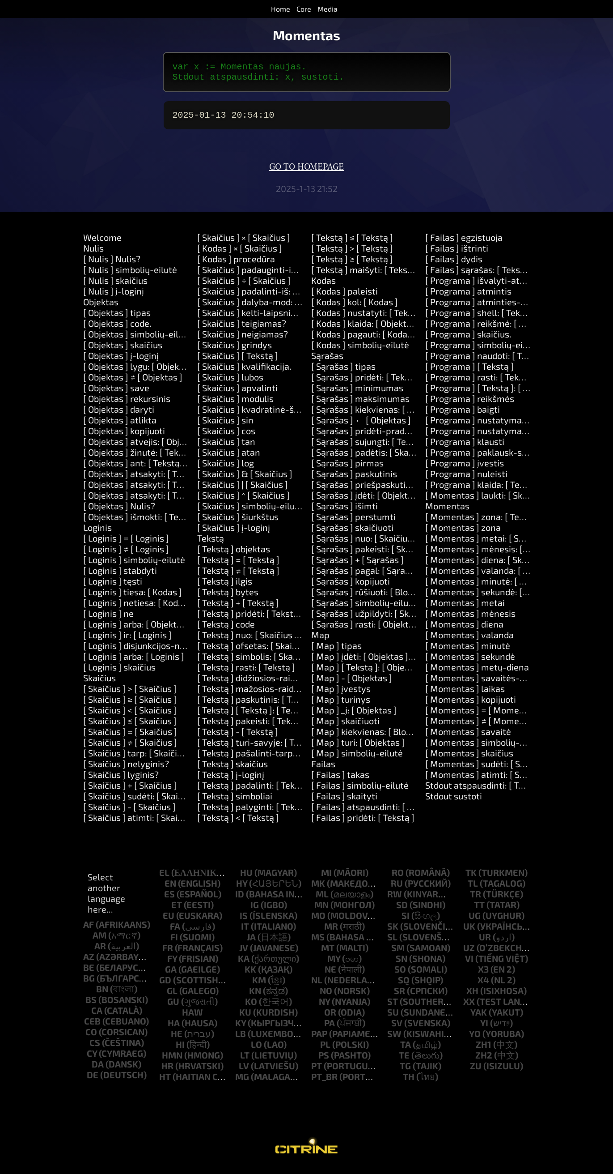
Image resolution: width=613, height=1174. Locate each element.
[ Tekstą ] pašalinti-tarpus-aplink (264, 758)
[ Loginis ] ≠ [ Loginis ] (126, 554)
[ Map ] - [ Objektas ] (351, 683)
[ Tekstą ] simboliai (234, 801)
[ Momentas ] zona (463, 532)
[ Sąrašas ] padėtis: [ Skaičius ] (371, 457)
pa (329, 1028)
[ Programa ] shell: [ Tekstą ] (481, 317)
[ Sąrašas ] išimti (344, 511)
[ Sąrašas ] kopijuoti (350, 586)
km (259, 985)
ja (251, 942)
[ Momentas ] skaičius (469, 758)
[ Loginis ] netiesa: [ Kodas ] (137, 607)
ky (240, 1028)
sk (392, 931)
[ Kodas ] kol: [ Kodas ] (354, 307)
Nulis (93, 253)
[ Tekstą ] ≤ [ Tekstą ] (352, 242)
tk (471, 877)
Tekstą (210, 543)
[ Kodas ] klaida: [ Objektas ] (366, 328)
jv (243, 953)
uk (469, 931)
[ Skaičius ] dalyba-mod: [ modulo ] (266, 307)
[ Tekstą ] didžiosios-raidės (250, 683)
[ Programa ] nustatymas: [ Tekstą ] (496, 425)
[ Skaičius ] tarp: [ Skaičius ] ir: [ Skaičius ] (164, 758)
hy (241, 888)
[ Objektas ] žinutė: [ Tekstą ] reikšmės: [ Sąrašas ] (182, 457)
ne (330, 974)
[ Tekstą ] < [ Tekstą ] (238, 822)
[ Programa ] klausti (464, 446)
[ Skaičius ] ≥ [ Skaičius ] (130, 704)
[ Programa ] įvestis (464, 468)
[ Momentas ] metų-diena (477, 672)
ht (165, 1081)
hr (167, 1071)
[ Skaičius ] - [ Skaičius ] (129, 812)
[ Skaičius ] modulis (235, 403)
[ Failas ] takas (340, 779)
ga (171, 974)
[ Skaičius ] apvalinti (237, 393)
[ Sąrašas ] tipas (343, 371)
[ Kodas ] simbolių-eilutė (360, 350)
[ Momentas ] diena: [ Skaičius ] (487, 564)
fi (174, 942)
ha (174, 1028)
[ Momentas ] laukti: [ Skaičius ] (487, 500)
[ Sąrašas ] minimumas (357, 393)
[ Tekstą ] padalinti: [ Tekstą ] (255, 790)
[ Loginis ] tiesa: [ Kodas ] (132, 597)
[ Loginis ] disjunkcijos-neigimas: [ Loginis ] (168, 650)
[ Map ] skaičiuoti (345, 726)
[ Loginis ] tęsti (112, 586)
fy (172, 963)
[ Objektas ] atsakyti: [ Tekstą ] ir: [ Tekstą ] (167, 489)
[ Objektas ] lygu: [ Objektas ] (140, 371)
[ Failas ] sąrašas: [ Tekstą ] (479, 274)
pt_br (324, 1081)
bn (102, 994)
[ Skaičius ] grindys (234, 350)
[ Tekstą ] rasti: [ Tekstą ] (246, 672)
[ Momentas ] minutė (467, 650)
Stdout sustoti (453, 801)
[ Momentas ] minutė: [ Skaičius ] (491, 586)
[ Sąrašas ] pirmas (347, 468)
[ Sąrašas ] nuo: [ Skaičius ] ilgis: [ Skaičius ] (396, 543)
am (99, 940)
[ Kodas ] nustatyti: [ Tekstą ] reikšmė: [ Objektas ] (410, 317)
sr (399, 995)
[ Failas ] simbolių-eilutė (360, 790)
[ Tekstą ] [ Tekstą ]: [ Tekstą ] (255, 715)
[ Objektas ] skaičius (122, 350)
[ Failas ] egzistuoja (464, 242)
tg (405, 1071)
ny (324, 1006)
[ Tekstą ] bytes (227, 597)
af (88, 929)
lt (244, 1060)
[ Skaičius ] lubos (230, 382)
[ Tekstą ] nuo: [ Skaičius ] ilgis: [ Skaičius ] (279, 640)
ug (475, 920)
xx (469, 1006)
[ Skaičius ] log (225, 468)
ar (100, 951)
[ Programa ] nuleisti (466, 479)
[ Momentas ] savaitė (468, 736)
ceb (92, 1026)
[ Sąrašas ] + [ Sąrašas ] (357, 564)
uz (469, 953)
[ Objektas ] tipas (117, 317)
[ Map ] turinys (340, 704)
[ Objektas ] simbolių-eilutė (137, 339)
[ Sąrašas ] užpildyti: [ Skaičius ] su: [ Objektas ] (404, 618)
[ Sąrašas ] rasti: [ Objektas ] (367, 629)
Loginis (97, 532)
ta (405, 1049)
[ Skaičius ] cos (226, 436)
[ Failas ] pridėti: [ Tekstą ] (362, 822)
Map (320, 640)
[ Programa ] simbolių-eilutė (482, 350)
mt (327, 953)
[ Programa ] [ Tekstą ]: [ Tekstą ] (489, 393)
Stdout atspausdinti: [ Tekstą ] (485, 790)
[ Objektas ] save (116, 393)
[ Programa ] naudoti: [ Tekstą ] (487, 360)
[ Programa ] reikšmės (469, 403)
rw (394, 899)
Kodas (323, 285)
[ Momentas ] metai (465, 607)
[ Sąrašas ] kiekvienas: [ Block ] (372, 414)
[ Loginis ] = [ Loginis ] (126, 543)
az (88, 961)
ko (251, 1006)
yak (478, 1017)
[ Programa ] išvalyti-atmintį (483, 285)
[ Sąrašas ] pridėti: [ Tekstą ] (367, 382)
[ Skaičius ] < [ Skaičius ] (130, 715)
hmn (172, 1060)
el (164, 877)
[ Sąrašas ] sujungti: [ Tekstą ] (369, 446)
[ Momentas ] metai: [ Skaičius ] (488, 543)
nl (316, 985)
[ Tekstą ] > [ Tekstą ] (352, 253)
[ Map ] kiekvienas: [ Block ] (365, 736)
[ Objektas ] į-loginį (121, 360)
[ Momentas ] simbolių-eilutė (484, 747)
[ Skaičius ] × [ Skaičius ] (243, 242)
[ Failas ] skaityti (344, 801)
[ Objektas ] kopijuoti (124, 436)
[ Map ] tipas (336, 650)
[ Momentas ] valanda (469, 640)
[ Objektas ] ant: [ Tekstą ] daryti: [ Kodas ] (166, 468)
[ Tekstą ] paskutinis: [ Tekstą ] (257, 704)
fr (167, 953)
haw (192, 1017)
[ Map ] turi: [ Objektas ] (358, 747)
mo (318, 920)
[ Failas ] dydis (453, 264)
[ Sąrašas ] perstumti (353, 522)
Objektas (100, 307)
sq (404, 985)
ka (243, 963)
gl (172, 995)
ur (485, 942)
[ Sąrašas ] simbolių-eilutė (364, 607)
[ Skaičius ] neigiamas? (242, 339)
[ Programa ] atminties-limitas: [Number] (508, 307)
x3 (483, 974)
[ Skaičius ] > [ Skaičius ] (130, 693)
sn (401, 963)
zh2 (483, 1060)
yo (475, 1038)
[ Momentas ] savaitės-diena (483, 683)
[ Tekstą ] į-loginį (230, 779)
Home (280, 8)
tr (475, 899)
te (404, 1060)
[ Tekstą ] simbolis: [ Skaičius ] (256, 661)
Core (303, 8)
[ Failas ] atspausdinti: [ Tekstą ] (375, 812)
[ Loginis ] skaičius (119, 672)
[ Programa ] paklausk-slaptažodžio (497, 457)
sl (392, 942)
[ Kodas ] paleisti (344, 296)
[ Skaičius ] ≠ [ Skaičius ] (130, 747)
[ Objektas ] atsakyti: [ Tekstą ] (143, 479)
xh (472, 995)
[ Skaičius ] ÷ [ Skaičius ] (244, 285)
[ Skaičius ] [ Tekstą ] (237, 360)
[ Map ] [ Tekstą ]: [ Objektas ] (369, 672)
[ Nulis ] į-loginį (113, 296)
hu (246, 877)
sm (398, 953)
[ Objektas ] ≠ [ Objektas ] (132, 382)
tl (473, 888)
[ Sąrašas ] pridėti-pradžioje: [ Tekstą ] (387, 436)
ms (318, 942)
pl (325, 1049)
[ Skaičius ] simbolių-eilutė (250, 511)
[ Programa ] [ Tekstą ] (469, 371)
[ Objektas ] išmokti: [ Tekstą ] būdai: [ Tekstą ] (174, 522)
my (333, 963)
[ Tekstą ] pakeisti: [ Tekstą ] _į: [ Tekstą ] (277, 726)
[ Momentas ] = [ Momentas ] (483, 715)
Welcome (102, 242)
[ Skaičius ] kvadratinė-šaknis (256, 414)
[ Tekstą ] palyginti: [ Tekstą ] (255, 812)
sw (394, 1038)
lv (244, 1071)
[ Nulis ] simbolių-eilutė (130, 274)
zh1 (483, 1049)
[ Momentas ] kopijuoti (470, 704)
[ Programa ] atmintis (468, 296)
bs (91, 1004)
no (326, 995)
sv (396, 1028)
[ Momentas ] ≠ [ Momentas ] (483, 726)
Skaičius (99, 683)
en (170, 888)
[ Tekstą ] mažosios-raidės (250, 693)
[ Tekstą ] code (226, 629)
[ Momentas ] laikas (465, 693)
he (176, 1038)
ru (397, 888)
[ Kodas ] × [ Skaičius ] (239, 253)
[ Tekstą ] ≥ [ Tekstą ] (352, 264)
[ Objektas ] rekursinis (126, 403)
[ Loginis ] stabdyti (120, 575)
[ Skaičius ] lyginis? (121, 779)
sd (402, 910)
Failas (323, 769)
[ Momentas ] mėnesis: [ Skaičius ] (493, 554)
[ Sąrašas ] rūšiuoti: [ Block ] (366, 597)
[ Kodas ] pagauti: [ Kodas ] (364, 339)
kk (250, 974)
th (408, 1081)
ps (323, 1060)
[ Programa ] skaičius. (468, 339)
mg (242, 1081)
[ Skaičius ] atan (228, 457)
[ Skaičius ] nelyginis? (126, 769)
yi (484, 1028)
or (330, 1017)
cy (92, 1058)
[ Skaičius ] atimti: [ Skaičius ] (141, 822)
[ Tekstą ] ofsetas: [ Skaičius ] (255, 650)
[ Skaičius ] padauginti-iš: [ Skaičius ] (269, 274)
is (244, 920)
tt (479, 910)
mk (318, 888)
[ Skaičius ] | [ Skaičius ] (242, 489)
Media (327, 8)
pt (316, 1071)
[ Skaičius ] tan (226, 446)
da (98, 1069)
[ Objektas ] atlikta (119, 425)
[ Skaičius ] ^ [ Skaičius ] (243, 500)
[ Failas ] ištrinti (456, 253)
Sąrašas (327, 360)
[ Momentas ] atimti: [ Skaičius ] (488, 779)
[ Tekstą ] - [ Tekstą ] (237, 736)
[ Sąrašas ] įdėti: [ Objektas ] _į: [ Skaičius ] (394, 500)
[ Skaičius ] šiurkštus (238, 522)
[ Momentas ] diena (464, 629)
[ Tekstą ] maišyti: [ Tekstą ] (366, 274)
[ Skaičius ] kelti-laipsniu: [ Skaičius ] (269, 317)
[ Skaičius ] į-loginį (233, 532)
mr (331, 931)
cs (94, 1047)
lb (240, 1038)
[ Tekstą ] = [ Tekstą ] (238, 564)
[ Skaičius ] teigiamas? (241, 328)
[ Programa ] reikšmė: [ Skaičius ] (490, 328)
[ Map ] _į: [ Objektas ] (354, 715)
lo (256, 1049)
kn (255, 995)
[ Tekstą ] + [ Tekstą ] (238, 607)
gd (165, 985)
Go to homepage (306, 172)
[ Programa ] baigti (462, 414)
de (92, 1080)
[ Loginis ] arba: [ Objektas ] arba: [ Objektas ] (171, 629)
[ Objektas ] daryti (118, 414)
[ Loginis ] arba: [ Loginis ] (133, 661)
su (393, 1017)
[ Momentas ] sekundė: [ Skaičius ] (493, 597)
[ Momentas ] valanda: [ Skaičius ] (492, 575)
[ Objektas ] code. (117, 328)
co (91, 1037)
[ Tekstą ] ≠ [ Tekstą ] (238, 575)
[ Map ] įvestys (341, 693)
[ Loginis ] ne (108, 618)
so (400, 974)
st (392, 1006)
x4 (483, 985)
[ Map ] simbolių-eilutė (357, 758)
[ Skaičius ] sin (225, 425)
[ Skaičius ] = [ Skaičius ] (130, 736)
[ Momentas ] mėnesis (470, 618)
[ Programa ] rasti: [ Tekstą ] (481, 382)
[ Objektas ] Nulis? (119, 511)
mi (326, 877)
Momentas (447, 511)
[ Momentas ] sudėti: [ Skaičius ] (489, 769)
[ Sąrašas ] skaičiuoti (352, 532)
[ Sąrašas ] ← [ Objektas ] (361, 425)
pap (319, 1038)
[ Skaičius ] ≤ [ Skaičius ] (130, 726)
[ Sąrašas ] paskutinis (354, 479)
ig (254, 910)
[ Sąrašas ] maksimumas (360, 403)
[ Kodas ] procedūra (236, 264)
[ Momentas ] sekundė (470, 661)
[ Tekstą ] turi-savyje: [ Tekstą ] (259, 747)
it (245, 931)
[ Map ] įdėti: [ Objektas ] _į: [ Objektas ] (388, 661)
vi (469, 963)
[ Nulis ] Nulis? (111, 264)
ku (245, 1017)
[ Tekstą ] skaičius (232, 769)
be (88, 972)
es (169, 899)
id (239, 899)
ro (398, 877)
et (176, 910)
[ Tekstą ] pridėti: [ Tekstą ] (250, 618)
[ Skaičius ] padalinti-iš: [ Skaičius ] (266, 296)
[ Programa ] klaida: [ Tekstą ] (483, 489)
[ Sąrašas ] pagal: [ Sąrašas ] (367, 575)
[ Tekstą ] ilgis (224, 586)
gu (173, 1006)
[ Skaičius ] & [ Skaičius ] (244, 479)
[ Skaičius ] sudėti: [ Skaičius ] (141, 801)
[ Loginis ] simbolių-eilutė (134, 564)
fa (175, 931)
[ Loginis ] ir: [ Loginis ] (127, 640)
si (406, 920)
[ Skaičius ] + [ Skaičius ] (130, 790)
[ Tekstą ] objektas (233, 554)
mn (321, 910)
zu (476, 1071)
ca (96, 1015)
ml (322, 899)
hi (180, 1049)
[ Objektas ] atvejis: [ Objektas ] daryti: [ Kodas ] (177, 446)
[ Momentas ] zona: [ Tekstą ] (483, 522)
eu (168, 920)
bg (89, 983)
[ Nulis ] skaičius (115, 285)
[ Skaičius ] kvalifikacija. (244, 371)
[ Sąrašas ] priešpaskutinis (364, 489)
